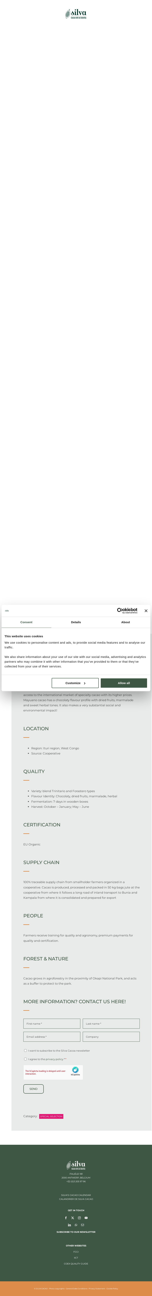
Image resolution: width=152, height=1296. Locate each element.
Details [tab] (76, 622)
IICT (76, 1257)
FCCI (76, 1251)
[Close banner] (146, 610)
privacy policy (54, 1059)
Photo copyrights (57, 1288)
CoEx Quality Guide (76, 1263)
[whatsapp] (76, 1224)
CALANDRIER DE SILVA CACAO (76, 1199)
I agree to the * (47, 1059)
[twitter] (72, 1217)
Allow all (124, 683)
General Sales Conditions (76, 1288)
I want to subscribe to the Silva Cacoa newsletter (59, 1050)
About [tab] (125, 622)
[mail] (82, 1224)
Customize (75, 683)
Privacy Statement (97, 1288)
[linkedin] (69, 1224)
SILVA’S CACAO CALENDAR (76, 1195)
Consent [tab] (26, 622)
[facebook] (66, 1217)
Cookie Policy (112, 1288)
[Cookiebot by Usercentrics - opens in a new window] (120, 611)
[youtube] (86, 1217)
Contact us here (101, 1001)
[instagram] (79, 1217)
